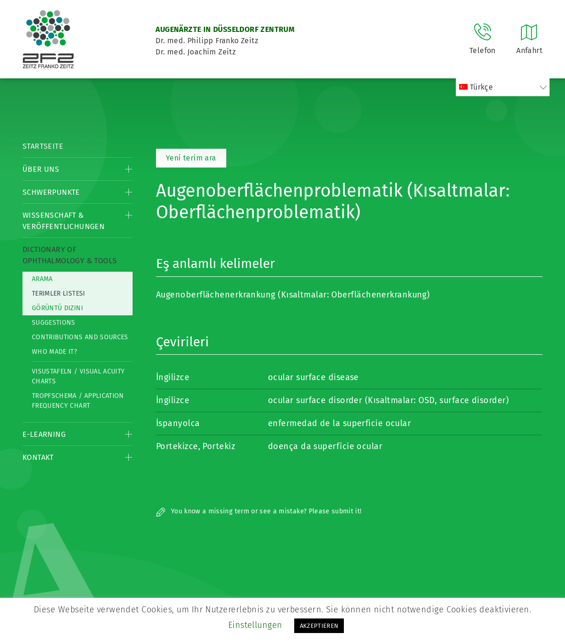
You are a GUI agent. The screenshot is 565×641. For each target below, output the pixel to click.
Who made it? (54, 352)
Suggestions (53, 323)
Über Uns (40, 169)
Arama (42, 279)
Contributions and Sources (80, 337)
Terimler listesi (58, 294)
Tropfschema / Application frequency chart (78, 401)
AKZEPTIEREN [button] (319, 625)
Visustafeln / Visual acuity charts (78, 376)
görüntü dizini (57, 308)
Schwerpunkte (51, 192)
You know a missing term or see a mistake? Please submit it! (259, 511)
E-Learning (44, 434)
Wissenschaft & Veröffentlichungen (63, 221)
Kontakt (38, 457)
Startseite (42, 146)
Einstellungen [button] (255, 625)
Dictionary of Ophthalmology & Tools (69, 255)
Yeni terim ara (191, 157)
